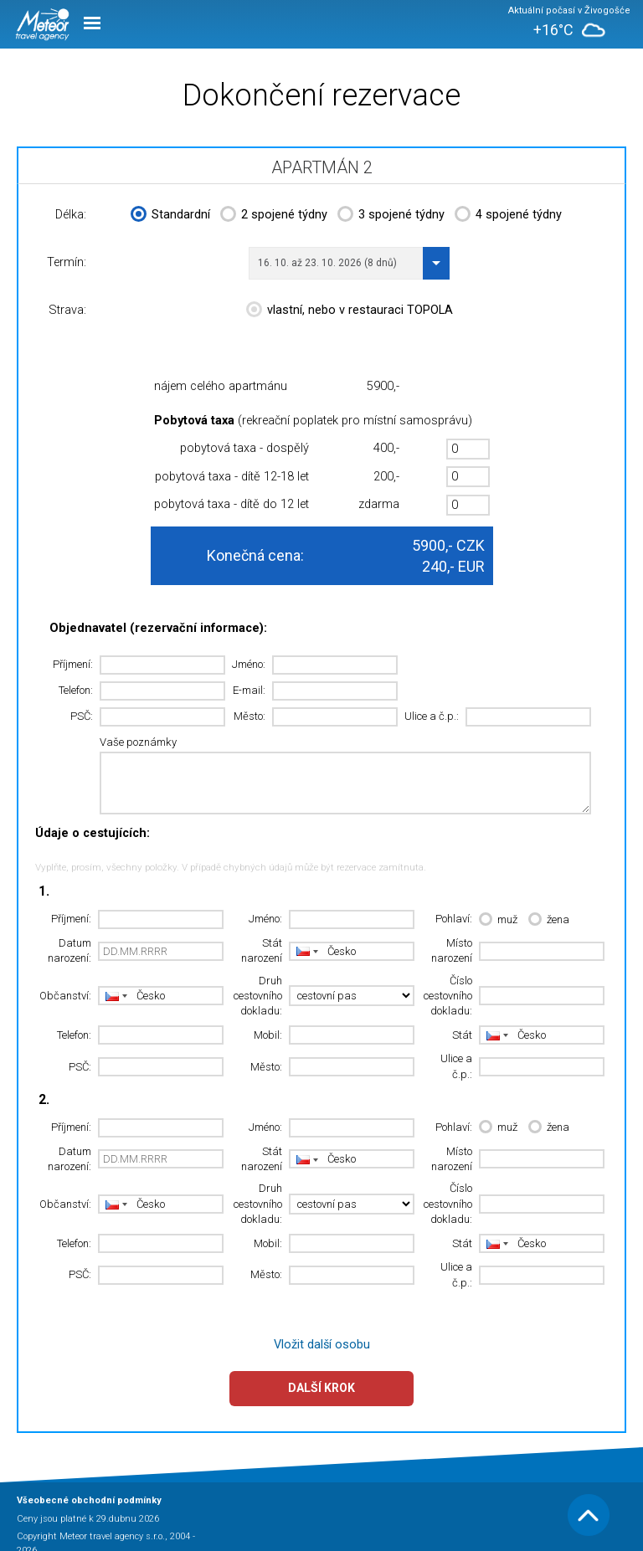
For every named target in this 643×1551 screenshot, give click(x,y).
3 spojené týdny (391, 216)
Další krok (321, 1387)
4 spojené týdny (508, 216)
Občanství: (65, 995)
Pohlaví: (453, 918)
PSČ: (81, 716)
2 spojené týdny (273, 216)
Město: (249, 716)
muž (498, 920)
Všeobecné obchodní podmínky (89, 1500)
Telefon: (76, 690)
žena (548, 920)
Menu (92, 23)
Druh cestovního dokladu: (258, 996)
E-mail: (249, 690)
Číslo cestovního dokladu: (448, 996)
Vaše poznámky (138, 742)
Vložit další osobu (322, 1345)
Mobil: (268, 1035)
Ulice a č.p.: (431, 716)
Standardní (170, 216)
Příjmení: (73, 664)
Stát (462, 1035)
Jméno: (248, 664)
